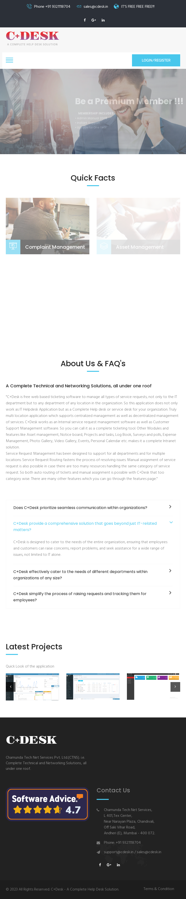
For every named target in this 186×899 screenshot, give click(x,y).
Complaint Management (55, 247)
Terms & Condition (159, 889)
